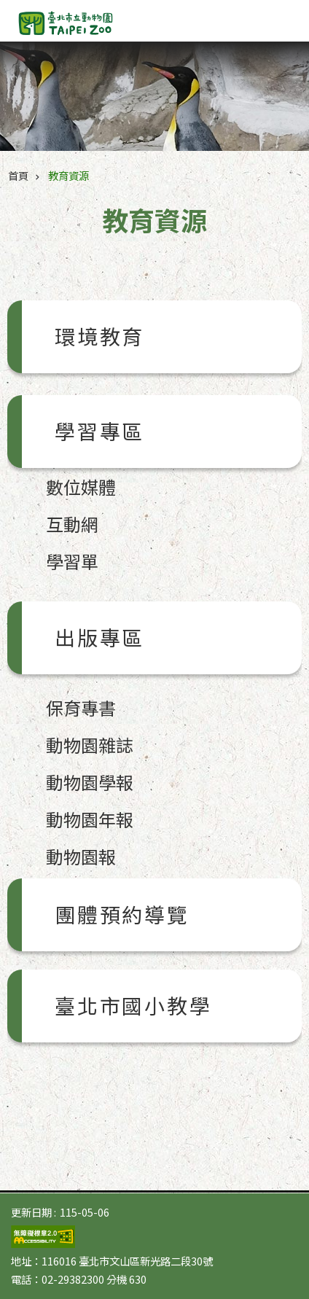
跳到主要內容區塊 (7, 7)
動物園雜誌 (89, 744)
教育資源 (68, 175)
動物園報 (81, 856)
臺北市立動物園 (92, 23)
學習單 (72, 561)
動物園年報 (89, 819)
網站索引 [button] (279, 20)
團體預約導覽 (122, 914)
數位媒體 (81, 486)
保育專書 (81, 707)
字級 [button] (250, 14)
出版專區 (99, 637)
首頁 (18, 175)
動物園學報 (89, 782)
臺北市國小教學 (133, 1005)
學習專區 (99, 430)
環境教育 (99, 336)
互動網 (72, 524)
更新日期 (31, 1212)
